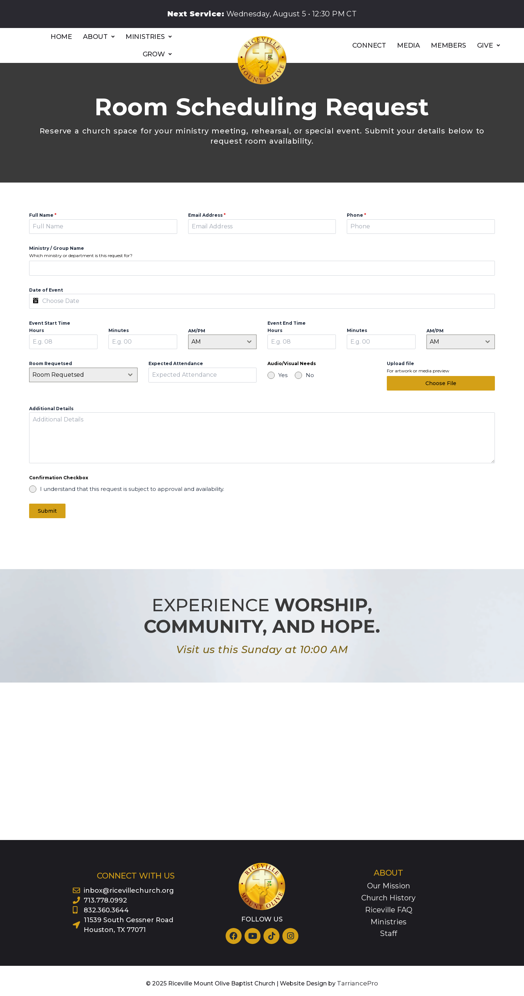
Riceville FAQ (388, 909)
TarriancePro (357, 983)
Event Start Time (49, 323)
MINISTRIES (149, 37)
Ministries (388, 921)
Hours (36, 330)
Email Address (207, 215)
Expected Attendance (175, 363)
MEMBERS (448, 45)
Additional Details (51, 418)
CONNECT (369, 45)
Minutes (118, 330)
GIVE (488, 45)
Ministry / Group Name (56, 248)
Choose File (440, 383)
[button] (99, 36)
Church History (388, 897)
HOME (61, 37)
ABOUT (99, 37)
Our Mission (388, 885)
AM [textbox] (196, 341)
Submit (47, 521)
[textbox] (76, 375)
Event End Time (286, 323)
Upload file (400, 363)
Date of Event (46, 290)
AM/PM (196, 330)
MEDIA (408, 45)
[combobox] (222, 342)
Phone (356, 215)
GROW (157, 54)
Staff (388, 932)
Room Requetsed (50, 363)
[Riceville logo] (262, 60)
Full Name (42, 215)
